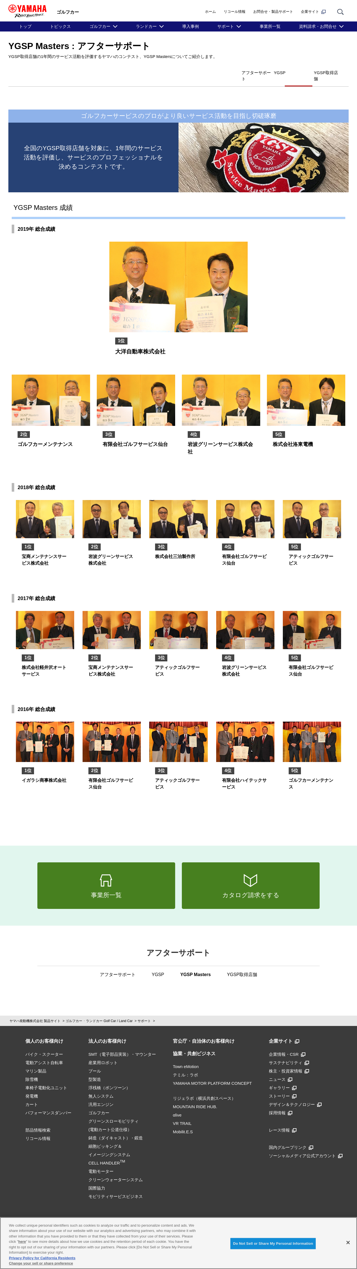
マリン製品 (35, 1061)
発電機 (31, 1086)
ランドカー (146, 26)
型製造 (94, 1070)
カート (31, 1095)
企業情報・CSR (287, 1045)
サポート (225, 26)
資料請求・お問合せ (318, 26)
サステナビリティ (289, 1053)
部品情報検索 (37, 1120)
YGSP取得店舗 (319, 72)
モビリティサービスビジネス (115, 1187)
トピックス (60, 26)
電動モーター (101, 1162)
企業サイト (313, 11)
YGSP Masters (275, 72)
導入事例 (190, 26)
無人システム (101, 1086)
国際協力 (96, 1178)
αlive (177, 1105)
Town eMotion (186, 1057)
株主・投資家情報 (289, 1061)
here (22, 1241)
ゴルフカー (100, 26)
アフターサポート (203, 72)
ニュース (280, 1070)
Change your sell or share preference (41, 1263)
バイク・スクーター (44, 1045)
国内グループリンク (291, 1138)
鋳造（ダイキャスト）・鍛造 (115, 1128)
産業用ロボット (103, 1053)
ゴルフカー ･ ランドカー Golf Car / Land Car (99, 1012)
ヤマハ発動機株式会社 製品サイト (35, 1012)
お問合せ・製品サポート (273, 11)
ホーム (210, 11)
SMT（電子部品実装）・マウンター (122, 1045)
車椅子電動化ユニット (46, 1078)
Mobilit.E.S (183, 1122)
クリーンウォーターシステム (115, 1170)
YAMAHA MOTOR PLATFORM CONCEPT (212, 1074)
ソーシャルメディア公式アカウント (305, 1146)
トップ (25, 26)
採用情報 (280, 1103)
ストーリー (282, 1086)
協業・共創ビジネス (194, 1044)
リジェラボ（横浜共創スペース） (204, 1089)
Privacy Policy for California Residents (42, 1258)
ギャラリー (282, 1078)
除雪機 (31, 1070)
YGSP (240, 72)
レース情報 (282, 1120)
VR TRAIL (182, 1114)
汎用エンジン (101, 1095)
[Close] (348, 1242)
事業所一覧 (270, 26)
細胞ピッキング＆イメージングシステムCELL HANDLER (109, 1145)
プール (94, 1061)
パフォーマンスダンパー (48, 1103)
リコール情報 (234, 11)
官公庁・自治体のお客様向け (204, 1032)
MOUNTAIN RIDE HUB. (195, 1097)
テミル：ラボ (185, 1065)
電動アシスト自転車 (44, 1053)
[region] (178, 1243)
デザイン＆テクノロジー (295, 1095)
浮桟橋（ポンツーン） (109, 1078)
